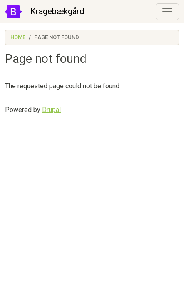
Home (17, 37)
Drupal (51, 110)
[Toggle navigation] (167, 11)
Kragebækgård (57, 11)
